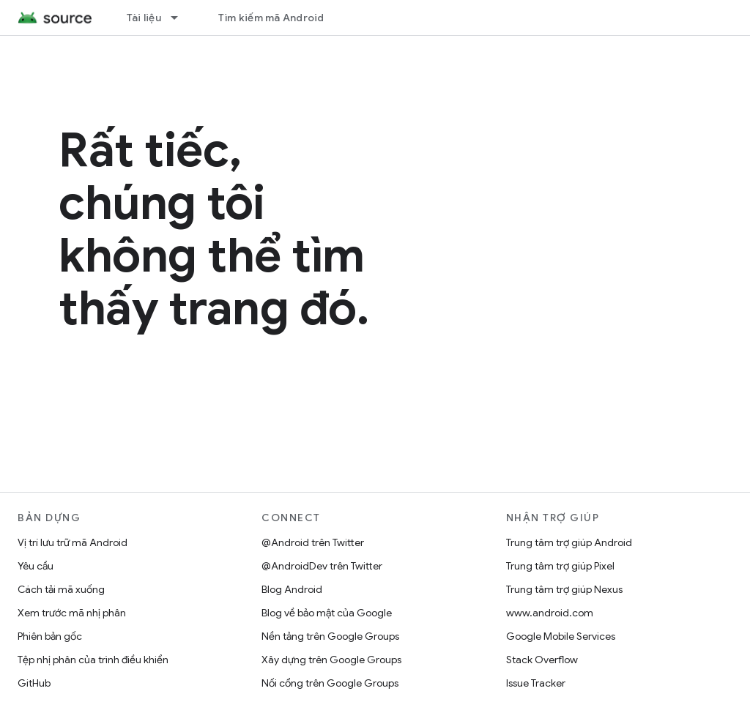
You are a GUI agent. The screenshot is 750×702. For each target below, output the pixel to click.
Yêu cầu (35, 565)
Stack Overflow (542, 659)
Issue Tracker (535, 683)
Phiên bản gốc (50, 636)
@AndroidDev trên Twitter (321, 565)
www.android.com (549, 612)
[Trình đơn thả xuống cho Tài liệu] (181, 17)
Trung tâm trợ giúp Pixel (560, 565)
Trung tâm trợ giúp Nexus (564, 589)
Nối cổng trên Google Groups (329, 683)
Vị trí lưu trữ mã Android (72, 542)
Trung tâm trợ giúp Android (569, 542)
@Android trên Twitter (312, 542)
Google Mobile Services (560, 636)
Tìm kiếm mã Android (271, 17)
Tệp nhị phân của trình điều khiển (93, 659)
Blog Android (291, 589)
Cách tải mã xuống (61, 589)
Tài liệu (144, 17)
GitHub (34, 683)
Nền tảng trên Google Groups (330, 636)
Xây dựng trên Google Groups (331, 659)
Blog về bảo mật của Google (326, 612)
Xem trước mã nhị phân (72, 612)
